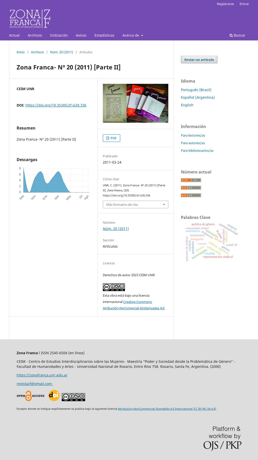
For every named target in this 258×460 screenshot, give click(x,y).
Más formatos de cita (122, 204)
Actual (14, 35)
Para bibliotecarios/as (197, 150)
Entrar (244, 4)
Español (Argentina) (198, 97)
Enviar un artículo (199, 59)
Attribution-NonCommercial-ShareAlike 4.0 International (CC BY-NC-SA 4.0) (167, 409)
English (187, 105)
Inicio (21, 52)
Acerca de (131, 35)
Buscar (237, 35)
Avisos (81, 35)
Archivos (35, 35)
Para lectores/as (193, 135)
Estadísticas (104, 35)
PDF (113, 138)
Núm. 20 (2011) (61, 52)
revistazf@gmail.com (35, 383)
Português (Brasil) (196, 89)
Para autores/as (193, 143)
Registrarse (225, 4)
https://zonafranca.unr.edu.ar (42, 375)
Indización (59, 35)
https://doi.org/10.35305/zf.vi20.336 (55, 105)
